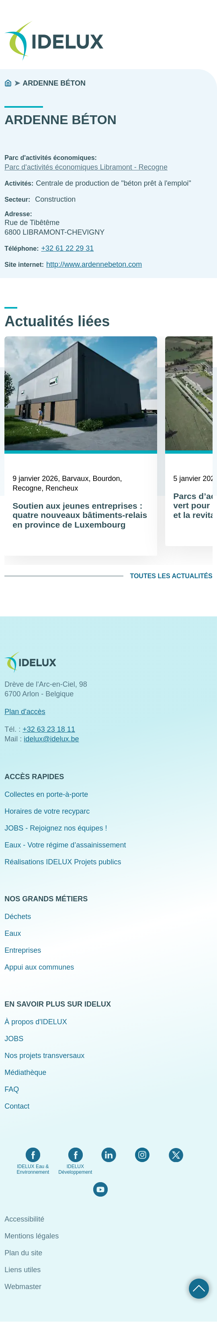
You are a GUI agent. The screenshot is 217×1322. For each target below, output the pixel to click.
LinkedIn (108, 1155)
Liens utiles (22, 1270)
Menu (207, 35)
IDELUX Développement (75, 1169)
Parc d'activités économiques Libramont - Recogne (86, 167)
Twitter (175, 1155)
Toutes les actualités (171, 576)
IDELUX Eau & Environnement (33, 1169)
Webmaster (22, 1287)
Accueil (8, 83)
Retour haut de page (199, 1289)
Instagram (142, 1155)
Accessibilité (24, 1219)
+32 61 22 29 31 (67, 248)
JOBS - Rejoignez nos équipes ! (55, 828)
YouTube (100, 1189)
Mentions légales (31, 1236)
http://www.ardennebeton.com (94, 264)
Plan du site (23, 1253)
